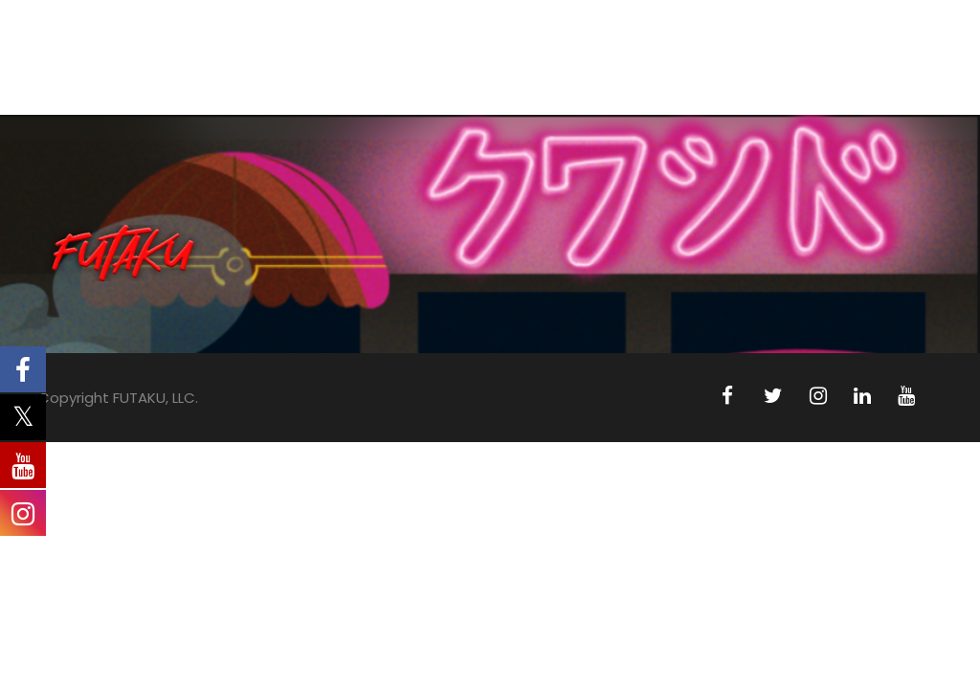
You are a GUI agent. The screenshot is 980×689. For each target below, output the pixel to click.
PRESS (761, 74)
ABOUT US (235, 74)
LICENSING (668, 74)
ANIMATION (347, 74)
